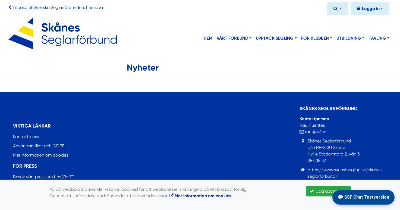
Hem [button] (208, 38)
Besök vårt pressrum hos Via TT (43, 176)
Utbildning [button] (348, 38)
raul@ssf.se (313, 131)
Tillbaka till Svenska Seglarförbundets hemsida (57, 7)
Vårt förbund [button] (232, 38)
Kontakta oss (26, 136)
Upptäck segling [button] (275, 38)
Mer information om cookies (40, 155)
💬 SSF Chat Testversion (363, 197)
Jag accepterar (328, 191)
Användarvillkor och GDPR (39, 145)
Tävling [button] (377, 38)
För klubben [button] (315, 38)
